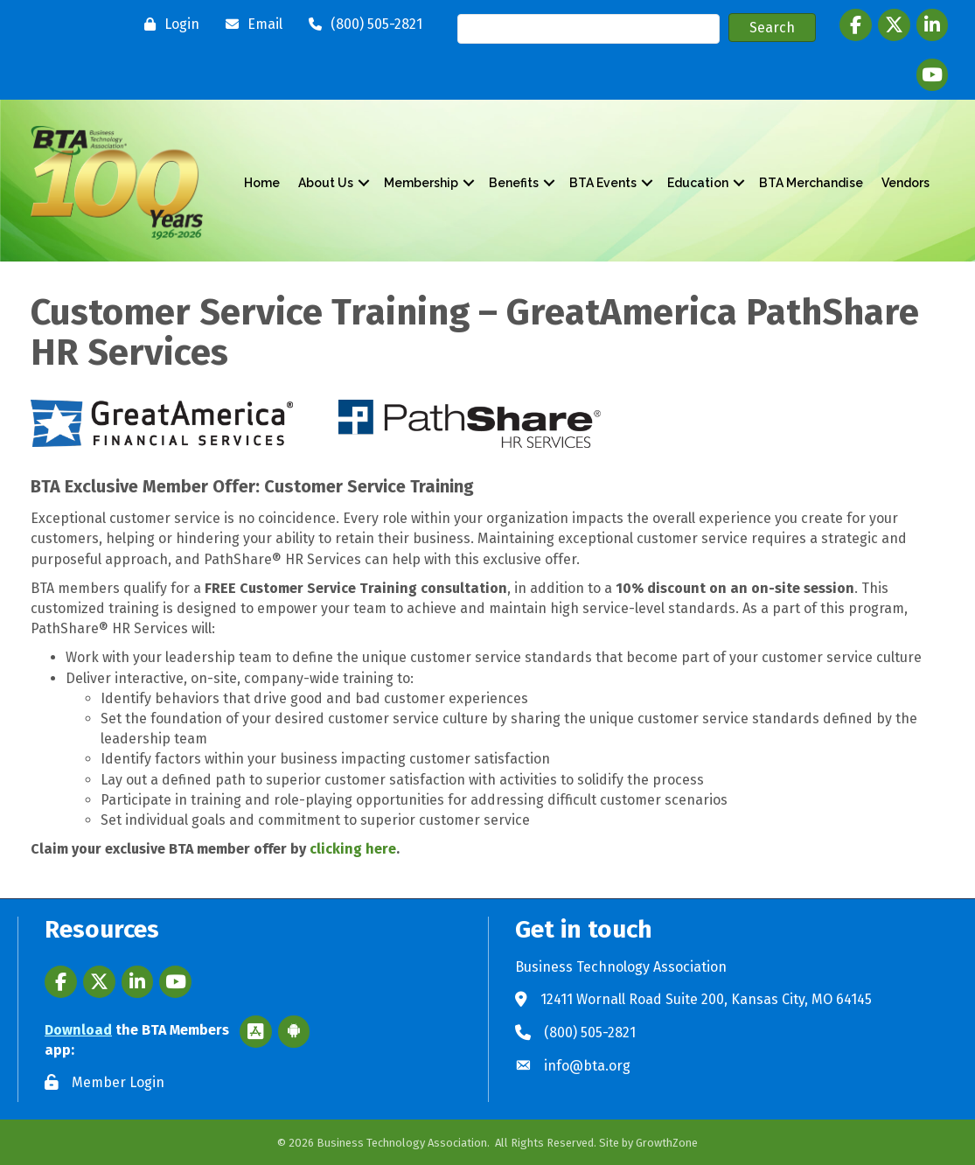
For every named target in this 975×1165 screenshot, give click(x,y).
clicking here (353, 849)
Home (262, 183)
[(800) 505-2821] (361, 24)
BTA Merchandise (811, 183)
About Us (325, 183)
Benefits (514, 183)
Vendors (905, 183)
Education (697, 183)
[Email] (249, 24)
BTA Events (603, 183)
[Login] (167, 24)
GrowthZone (667, 1142)
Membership (421, 183)
